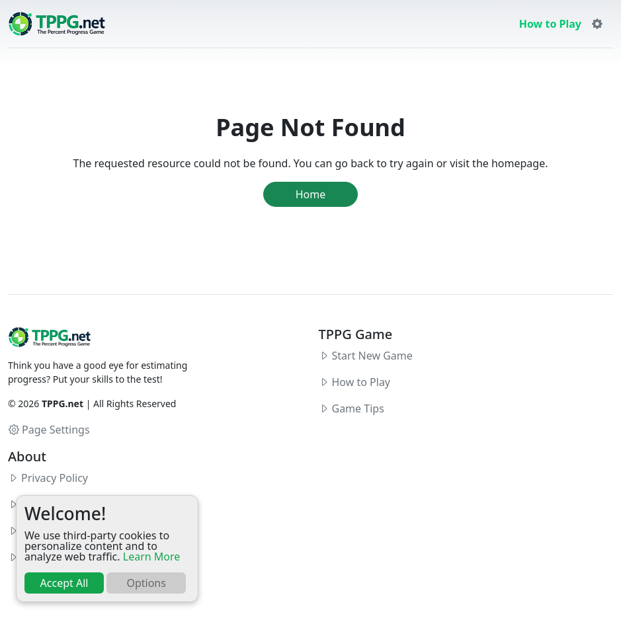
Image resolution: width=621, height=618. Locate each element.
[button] (597, 24)
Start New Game (372, 355)
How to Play (550, 24)
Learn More (152, 556)
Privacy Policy (54, 478)
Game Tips (358, 408)
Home (311, 194)
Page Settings (49, 429)
